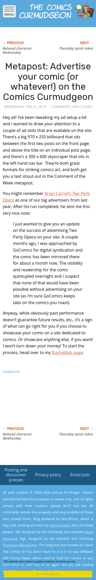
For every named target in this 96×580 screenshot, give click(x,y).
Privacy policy (48, 475)
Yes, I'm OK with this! (48, 574)
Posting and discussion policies (16, 474)
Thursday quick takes (76, 48)
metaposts (11, 372)
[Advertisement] (44, 405)
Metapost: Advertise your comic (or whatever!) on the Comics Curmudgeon (48, 81)
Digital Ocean (59, 525)
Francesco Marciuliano (20, 545)
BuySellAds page (67, 352)
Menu (9, 13)
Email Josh (80, 475)
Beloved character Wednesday (17, 50)
